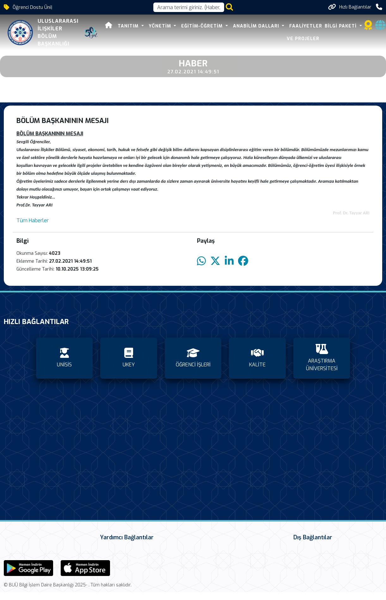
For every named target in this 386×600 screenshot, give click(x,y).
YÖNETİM (148, 26)
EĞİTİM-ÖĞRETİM (189, 26)
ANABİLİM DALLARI (244, 26)
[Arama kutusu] (188, 7)
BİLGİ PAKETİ (329, 26)
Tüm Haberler (32, 220)
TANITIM (116, 26)
